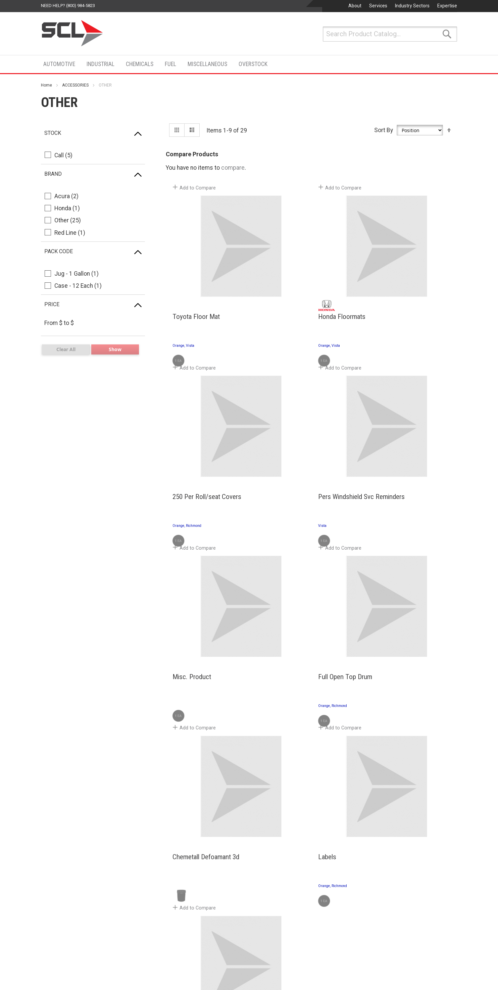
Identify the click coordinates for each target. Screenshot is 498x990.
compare (233, 167)
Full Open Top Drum (392, 517)
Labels (277, 713)
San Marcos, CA (249, 924)
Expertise (447, 5)
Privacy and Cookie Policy (74, 893)
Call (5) (63, 155)
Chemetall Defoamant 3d (204, 713)
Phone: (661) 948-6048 (255, 974)
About (354, 5)
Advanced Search (64, 926)
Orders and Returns (66, 915)
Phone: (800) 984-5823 (255, 876)
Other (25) (67, 220)
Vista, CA (240, 891)
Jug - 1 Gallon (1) (76, 273)
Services (378, 5)
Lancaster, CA (246, 956)
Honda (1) (67, 208)
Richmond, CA (364, 859)
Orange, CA (242, 859)
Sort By (383, 129)
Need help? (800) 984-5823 (68, 5)
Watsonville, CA (366, 924)
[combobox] (390, 34)
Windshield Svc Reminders (401, 713)
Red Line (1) (69, 232)
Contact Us (370, 818)
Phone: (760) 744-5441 (255, 941)
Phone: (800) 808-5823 (372, 876)
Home (46, 85)
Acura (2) (66, 196)
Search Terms (59, 904)
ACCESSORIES (75, 85)
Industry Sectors (412, 5)
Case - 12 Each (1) (78, 285)
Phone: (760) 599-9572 (255, 908)
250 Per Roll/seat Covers (399, 322)
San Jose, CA (363, 956)
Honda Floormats (291, 322)
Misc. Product (287, 517)
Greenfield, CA (364, 891)
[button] (195, 192)
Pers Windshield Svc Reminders (199, 521)
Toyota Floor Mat (194, 322)
